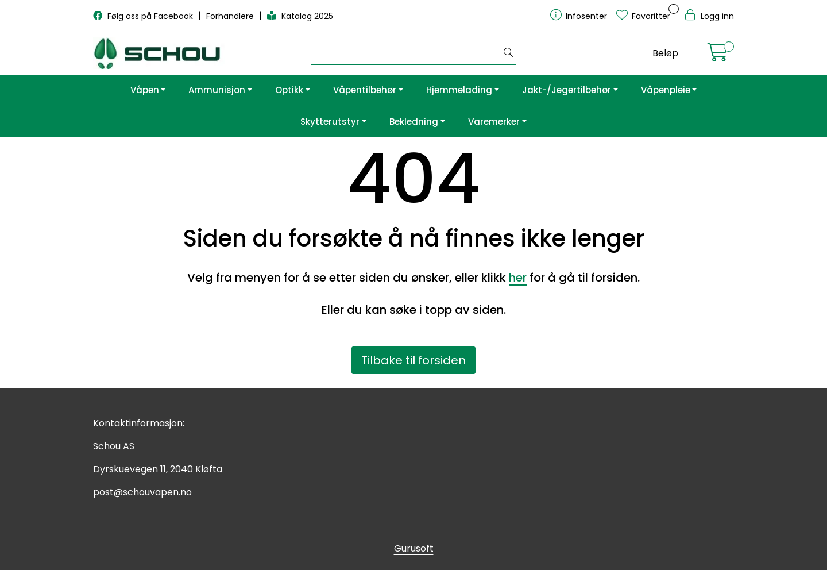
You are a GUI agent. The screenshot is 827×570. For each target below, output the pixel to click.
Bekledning (413, 121)
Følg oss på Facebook (144, 16)
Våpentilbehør (364, 90)
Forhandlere (231, 16)
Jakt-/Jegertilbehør (566, 90)
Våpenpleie (665, 90)
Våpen (144, 90)
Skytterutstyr (330, 121)
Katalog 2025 (300, 16)
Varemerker (494, 121)
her (518, 277)
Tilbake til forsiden (413, 360)
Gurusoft (414, 548)
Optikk (289, 90)
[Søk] (406, 53)
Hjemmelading (459, 90)
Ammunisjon (216, 90)
